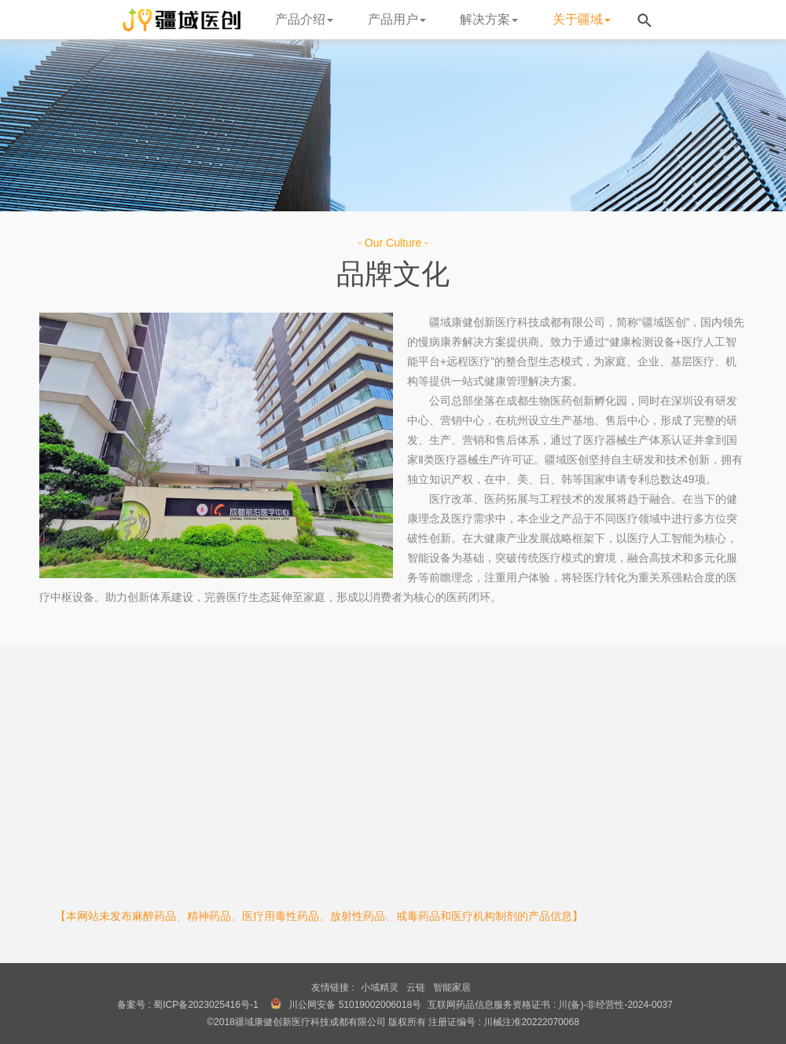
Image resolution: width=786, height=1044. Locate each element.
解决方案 (489, 19)
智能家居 (452, 987)
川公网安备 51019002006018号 (354, 1004)
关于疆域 (582, 19)
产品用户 (397, 19)
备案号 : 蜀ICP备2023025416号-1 (187, 1004)
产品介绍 (304, 19)
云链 (415, 987)
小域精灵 (380, 987)
